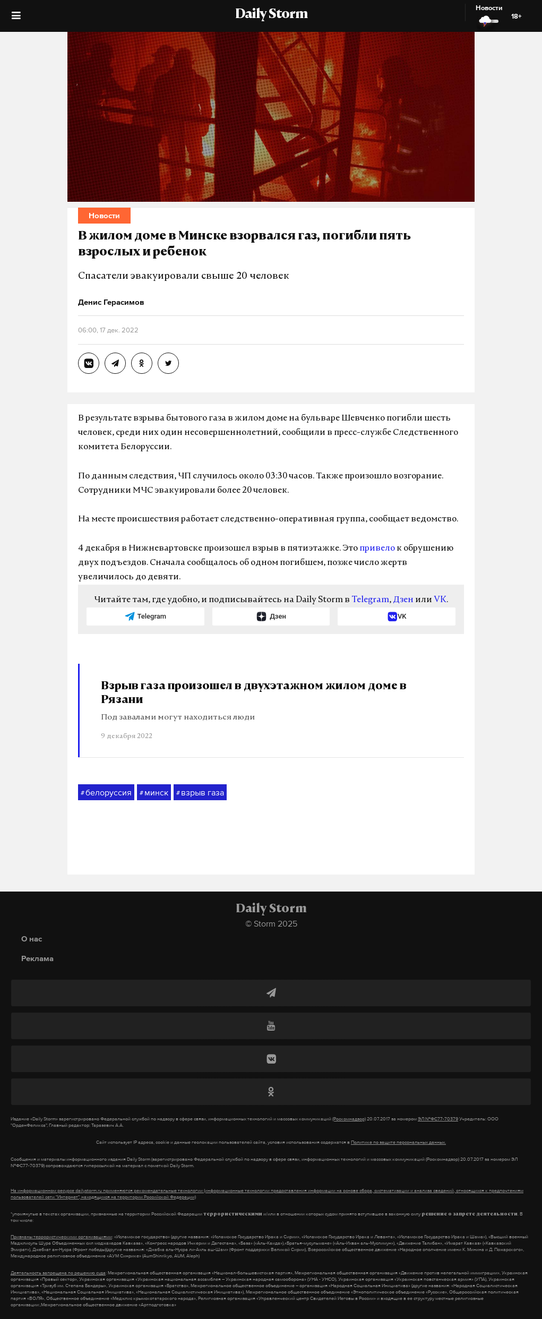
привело (377, 548)
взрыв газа (200, 792)
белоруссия (106, 792)
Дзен (403, 600)
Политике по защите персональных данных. (398, 1142)
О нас (31, 938)
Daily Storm (271, 14)
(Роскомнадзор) (349, 1118)
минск (154, 792)
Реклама (37, 958)
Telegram (370, 600)
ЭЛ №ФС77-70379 (438, 1118)
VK (440, 600)
